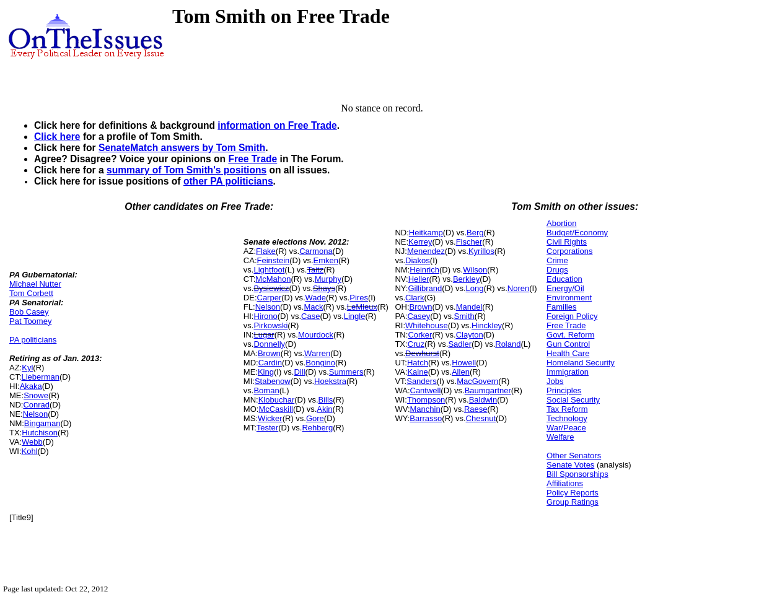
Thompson (426, 399)
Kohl (30, 451)
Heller (418, 279)
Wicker (270, 418)
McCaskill (275, 409)
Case (310, 316)
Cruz (416, 344)
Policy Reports (573, 492)
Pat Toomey (30, 321)
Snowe (36, 395)
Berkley (466, 279)
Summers (346, 372)
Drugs (557, 269)
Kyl (27, 367)
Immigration (568, 372)
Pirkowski (270, 325)
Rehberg (317, 427)
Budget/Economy (577, 232)
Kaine (417, 372)
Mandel (469, 307)
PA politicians (32, 339)
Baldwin (483, 399)
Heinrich (424, 269)
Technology (567, 418)
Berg (475, 232)
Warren (317, 353)
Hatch (417, 362)
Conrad (36, 404)
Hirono (265, 316)
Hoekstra (330, 381)
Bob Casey (29, 311)
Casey (418, 316)
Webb (32, 442)
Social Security (573, 399)
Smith (464, 316)
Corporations (569, 251)
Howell (464, 362)
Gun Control (568, 344)
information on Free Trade (276, 125)
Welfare (560, 437)
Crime (557, 260)
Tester (267, 427)
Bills (325, 399)
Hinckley (487, 325)
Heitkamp (426, 232)
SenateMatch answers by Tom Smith (182, 147)
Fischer (469, 241)
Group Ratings (573, 502)
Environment (569, 297)
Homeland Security (581, 362)
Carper (269, 297)
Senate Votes (570, 464)
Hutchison (40, 432)
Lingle (355, 316)
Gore (315, 418)
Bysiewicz (271, 288)
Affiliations (565, 483)
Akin (324, 409)
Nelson (35, 414)
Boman (266, 390)
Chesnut (481, 418)
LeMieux (362, 307)
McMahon (273, 279)
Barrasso (426, 418)
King (266, 372)
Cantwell (425, 390)
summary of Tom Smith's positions (186, 170)
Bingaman (42, 423)
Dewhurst (422, 353)
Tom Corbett (31, 293)
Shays (324, 288)
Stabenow (273, 381)
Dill (299, 372)
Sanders (421, 381)
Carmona (315, 251)
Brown (269, 353)
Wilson (475, 269)
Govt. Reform (570, 334)
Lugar (263, 334)
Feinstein (273, 260)
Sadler (460, 344)
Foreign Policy (572, 316)
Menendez (426, 251)
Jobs (555, 381)
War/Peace (566, 427)
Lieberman (40, 376)
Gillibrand (425, 288)
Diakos (417, 260)
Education (564, 279)
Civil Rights (567, 241)
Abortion (561, 223)
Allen (461, 372)
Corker (420, 334)
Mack (313, 307)
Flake (266, 251)
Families (561, 307)
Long (475, 288)
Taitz (315, 269)
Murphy (328, 279)
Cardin (270, 362)
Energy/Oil (565, 288)
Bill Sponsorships (577, 474)
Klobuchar (276, 399)
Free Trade (252, 159)
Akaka (31, 386)
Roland (507, 344)
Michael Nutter (35, 284)
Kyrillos (481, 251)
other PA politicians (228, 181)
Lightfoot (268, 269)
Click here (57, 136)
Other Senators (574, 455)
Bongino (320, 362)
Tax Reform (567, 409)
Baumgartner (488, 390)
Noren (518, 288)
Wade (315, 297)
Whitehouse (426, 325)
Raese (476, 409)
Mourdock (315, 334)
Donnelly (269, 344)
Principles (564, 390)
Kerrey (420, 241)
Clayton (469, 334)
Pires (358, 297)
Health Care (568, 353)
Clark (414, 297)
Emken (326, 260)
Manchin (425, 409)
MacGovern (477, 381)
